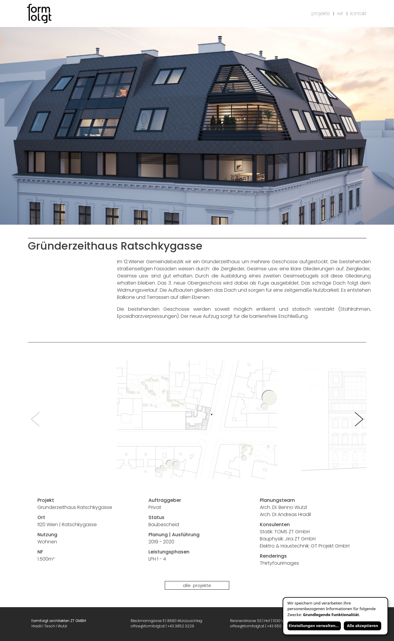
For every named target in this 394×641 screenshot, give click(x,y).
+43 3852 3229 (180, 626)
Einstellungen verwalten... (314, 625)
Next (359, 419)
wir (340, 13)
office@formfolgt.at (148, 626)
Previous (35, 419)
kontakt (358, 13)
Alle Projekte (197, 585)
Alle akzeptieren (362, 625)
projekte (320, 13)
